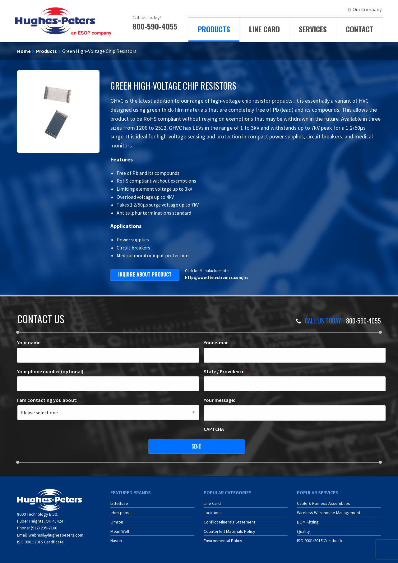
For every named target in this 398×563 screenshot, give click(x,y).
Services (313, 29)
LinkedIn (331, 9)
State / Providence (226, 371)
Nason (116, 540)
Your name (31, 342)
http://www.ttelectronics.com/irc (216, 277)
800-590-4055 (154, 26)
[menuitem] (284, 9)
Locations (213, 512)
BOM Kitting (308, 522)
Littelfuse (119, 503)
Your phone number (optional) (50, 371)
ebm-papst (120, 512)
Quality (303, 531)
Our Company (367, 9)
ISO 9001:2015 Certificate (40, 542)
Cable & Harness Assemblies (323, 503)
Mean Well (119, 531)
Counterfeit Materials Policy (229, 531)
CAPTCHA (214, 429)
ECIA (288, 9)
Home (24, 51)
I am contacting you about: (49, 400)
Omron (116, 522)
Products (214, 29)
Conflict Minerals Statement (229, 522)
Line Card (264, 29)
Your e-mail (218, 342)
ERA (309, 9)
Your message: (219, 400)
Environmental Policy (223, 540)
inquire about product (145, 274)
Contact (359, 29)
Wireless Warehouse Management (328, 512)
